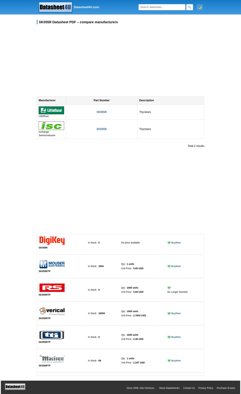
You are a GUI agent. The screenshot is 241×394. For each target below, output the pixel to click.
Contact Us (189, 388)
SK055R (102, 112)
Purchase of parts (226, 388)
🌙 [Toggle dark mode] (200, 7)
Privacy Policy (205, 388)
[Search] (162, 7)
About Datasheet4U (169, 388)
